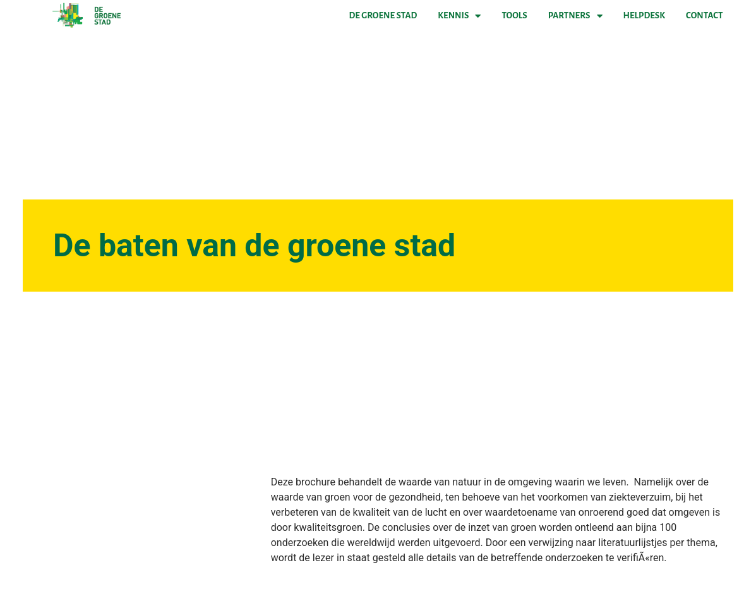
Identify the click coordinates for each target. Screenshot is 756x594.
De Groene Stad (383, 15)
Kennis (459, 15)
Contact (704, 15)
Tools (514, 15)
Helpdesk (644, 15)
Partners (575, 15)
